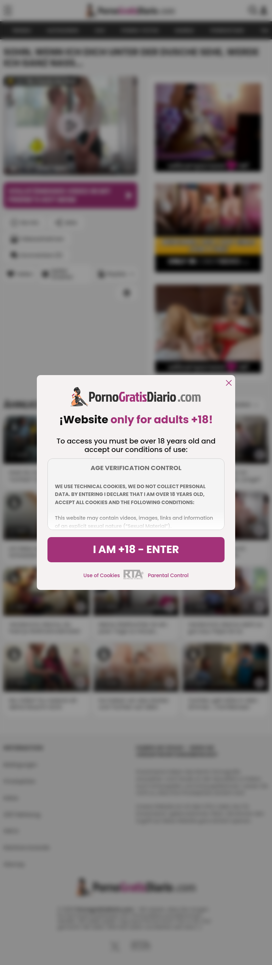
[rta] (133, 578)
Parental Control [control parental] (168, 575)
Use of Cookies (102, 575)
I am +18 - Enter (136, 549)
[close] (229, 383)
